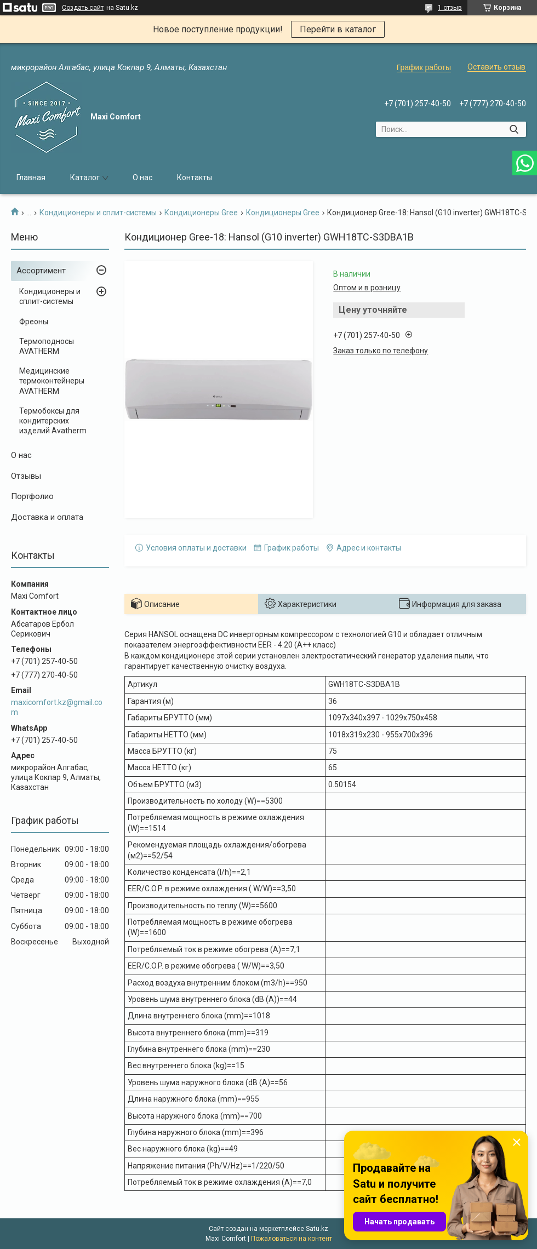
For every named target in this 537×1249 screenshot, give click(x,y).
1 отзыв (450, 8)
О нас (142, 177)
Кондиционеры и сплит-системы (98, 212)
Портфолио (32, 496)
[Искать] (513, 129)
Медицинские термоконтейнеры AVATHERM (51, 380)
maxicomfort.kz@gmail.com (56, 707)
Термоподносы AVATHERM (46, 346)
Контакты (194, 177)
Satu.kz (317, 1229)
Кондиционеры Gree (201, 212)
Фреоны (33, 321)
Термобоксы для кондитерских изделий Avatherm (53, 420)
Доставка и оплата (47, 517)
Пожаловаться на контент (291, 1238)
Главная (30, 177)
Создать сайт (83, 8)
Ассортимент (41, 271)
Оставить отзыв (496, 66)
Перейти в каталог (338, 29)
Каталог (85, 177)
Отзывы (26, 476)
